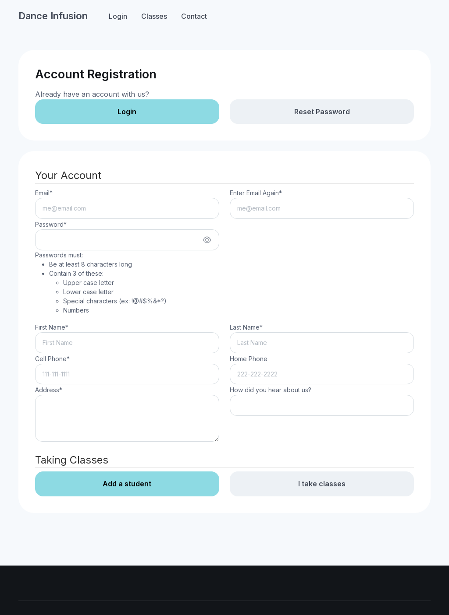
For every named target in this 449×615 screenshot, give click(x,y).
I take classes (322, 483)
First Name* (51, 327)
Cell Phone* (52, 358)
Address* (48, 390)
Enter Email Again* (256, 193)
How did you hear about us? (270, 390)
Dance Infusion (53, 15)
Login (118, 16)
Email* (44, 193)
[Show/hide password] (207, 240)
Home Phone (248, 358)
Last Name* (246, 327)
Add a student (127, 483)
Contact (194, 16)
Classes (154, 16)
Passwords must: (101, 283)
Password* (51, 224)
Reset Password (322, 111)
